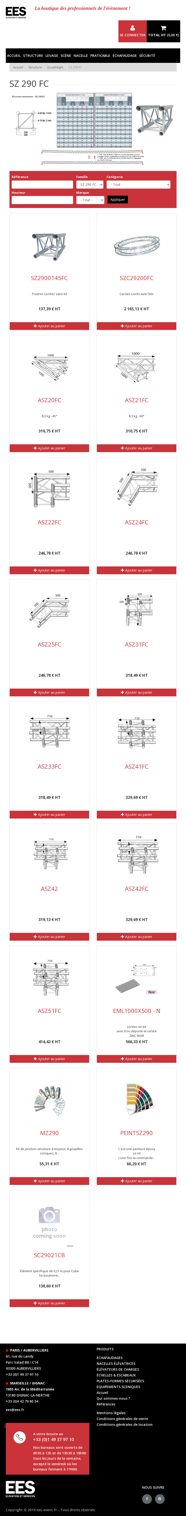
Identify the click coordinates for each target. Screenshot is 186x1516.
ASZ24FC (136, 522)
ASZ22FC (49, 522)
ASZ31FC (136, 644)
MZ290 (49, 1133)
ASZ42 (49, 888)
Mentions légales (111, 1413)
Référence (20, 177)
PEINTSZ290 (136, 1133)
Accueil (14, 55)
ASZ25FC (49, 644)
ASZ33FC (49, 766)
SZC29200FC (137, 278)
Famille (82, 177)
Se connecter (133, 31)
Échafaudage (125, 55)
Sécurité (147, 55)
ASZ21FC (136, 400)
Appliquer (117, 199)
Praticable (100, 55)
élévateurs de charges (118, 1369)
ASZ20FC (49, 400)
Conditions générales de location (125, 1424)
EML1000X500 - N (136, 1011)
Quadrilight (55, 67)
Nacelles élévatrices (116, 1363)
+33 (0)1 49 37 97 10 (22, 1374)
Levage (52, 55)
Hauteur (18, 192)
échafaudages (110, 1357)
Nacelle (81, 55)
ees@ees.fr (15, 1409)
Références (106, 1404)
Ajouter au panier (49, 326)
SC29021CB (49, 1255)
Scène (66, 55)
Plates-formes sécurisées (120, 1381)
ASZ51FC (49, 1011)
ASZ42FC (136, 888)
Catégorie (115, 177)
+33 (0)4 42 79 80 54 (22, 1401)
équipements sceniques (118, 1386)
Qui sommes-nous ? (113, 1398)
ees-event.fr (46, 1510)
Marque (82, 192)
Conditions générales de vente (122, 1418)
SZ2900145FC (49, 278)
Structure (33, 55)
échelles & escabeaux (116, 1375)
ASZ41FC (136, 766)
